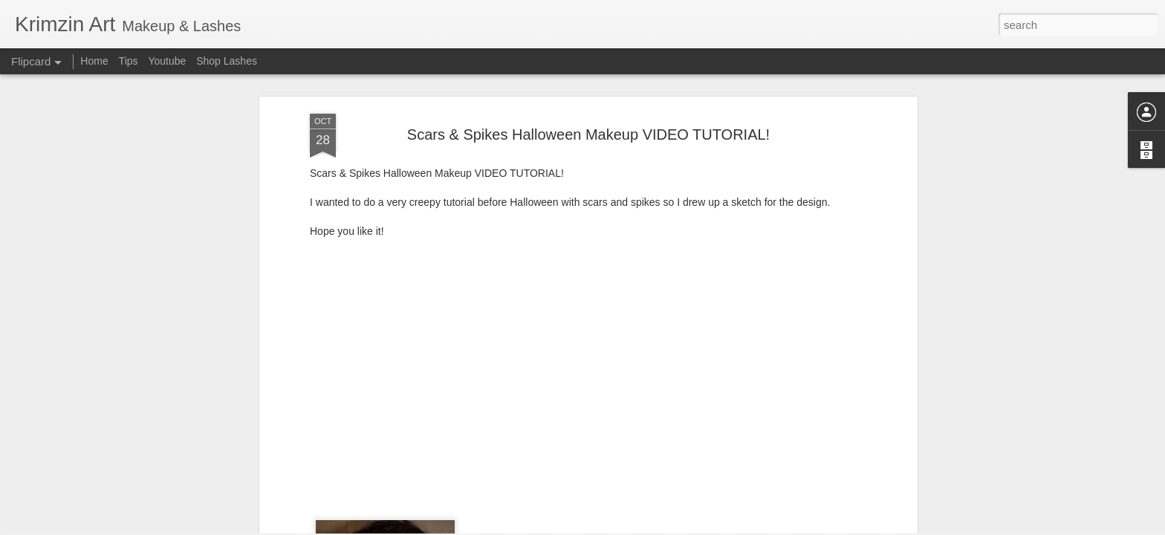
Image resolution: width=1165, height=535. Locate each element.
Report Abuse (673, 526)
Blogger (629, 526)
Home (94, 61)
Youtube (167, 61)
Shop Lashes (226, 61)
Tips (128, 61)
